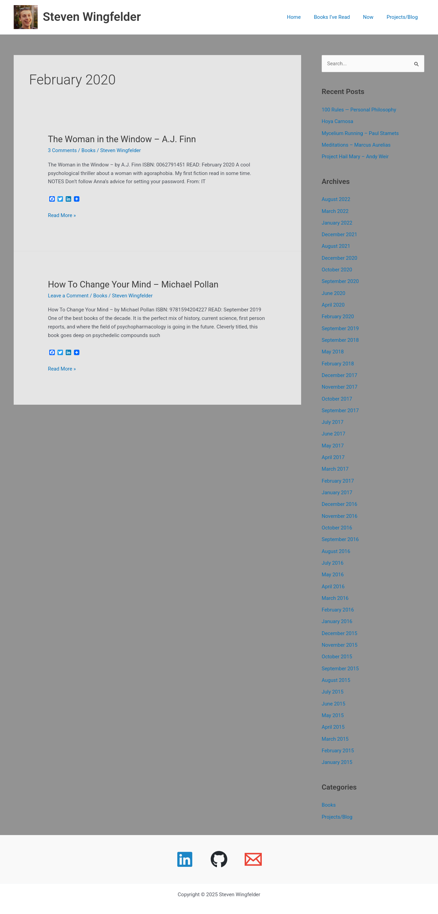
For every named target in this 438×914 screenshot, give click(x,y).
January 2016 (337, 614)
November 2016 (340, 510)
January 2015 (337, 752)
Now (372, 17)
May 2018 (333, 349)
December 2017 (340, 371)
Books (89, 150)
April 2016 (333, 579)
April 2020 (333, 302)
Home (304, 17)
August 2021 (336, 245)
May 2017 (333, 441)
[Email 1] (253, 848)
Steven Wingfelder (92, 17)
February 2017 (338, 475)
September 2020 (340, 279)
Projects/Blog (403, 17)
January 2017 (337, 487)
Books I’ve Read (339, 17)
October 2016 (337, 522)
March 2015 (335, 729)
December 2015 (340, 625)
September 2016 (340, 533)
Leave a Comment (68, 296)
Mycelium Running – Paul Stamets (361, 133)
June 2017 (334, 429)
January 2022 (337, 221)
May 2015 (333, 706)
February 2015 (338, 741)
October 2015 (337, 648)
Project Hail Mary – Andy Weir (356, 156)
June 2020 (334, 291)
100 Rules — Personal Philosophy (359, 110)
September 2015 (340, 660)
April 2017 (333, 452)
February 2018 (338, 360)
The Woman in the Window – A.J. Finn (123, 139)
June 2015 (334, 694)
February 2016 (338, 602)
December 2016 (340, 498)
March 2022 (335, 210)
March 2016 (335, 591)
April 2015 (333, 718)
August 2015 (336, 672)
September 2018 (340, 337)
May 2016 (333, 568)
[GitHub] (219, 848)
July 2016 (333, 556)
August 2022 (336, 199)
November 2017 (340, 383)
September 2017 (340, 406)
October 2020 (337, 268)
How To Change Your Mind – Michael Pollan (134, 284)
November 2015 (340, 637)
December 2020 (340, 256)
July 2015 (333, 683)
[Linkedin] (184, 848)
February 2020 (338, 314)
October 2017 (337, 395)
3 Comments (62, 150)
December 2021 (340, 233)
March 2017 (335, 464)
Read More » (62, 215)
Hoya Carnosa (338, 121)
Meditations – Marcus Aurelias (357, 145)
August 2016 (336, 544)
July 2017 (333, 418)
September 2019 (340, 325)
